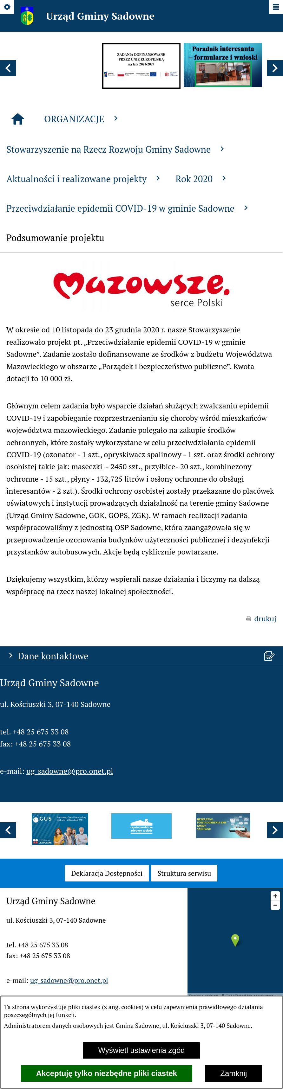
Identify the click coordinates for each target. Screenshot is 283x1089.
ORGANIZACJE (82, 274)
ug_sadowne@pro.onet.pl (69, 229)
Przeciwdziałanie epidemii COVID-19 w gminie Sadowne (128, 364)
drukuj (266, 774)
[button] (8, 68)
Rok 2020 (202, 334)
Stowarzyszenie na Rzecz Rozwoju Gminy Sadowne (116, 305)
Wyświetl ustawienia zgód (141, 1050)
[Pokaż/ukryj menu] (275, 7)
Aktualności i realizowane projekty (84, 334)
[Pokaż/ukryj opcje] (7, 7)
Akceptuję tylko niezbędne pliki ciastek (106, 1073)
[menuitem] (107, 873)
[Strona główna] (18, 274)
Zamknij (233, 1073)
